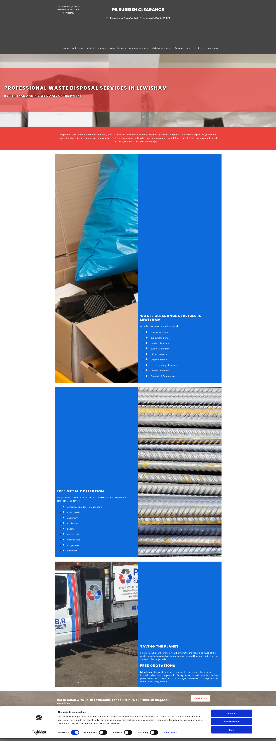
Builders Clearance (161, 48)
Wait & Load (80, 48)
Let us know (146, 672)
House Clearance (119, 48)
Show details (170, 735)
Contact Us (212, 48)
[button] (200, 698)
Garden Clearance (139, 48)
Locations (198, 48)
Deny (231, 732)
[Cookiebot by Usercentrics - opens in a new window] (38, 735)
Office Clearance (181, 48)
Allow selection (231, 724)
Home (68, 48)
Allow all (231, 716)
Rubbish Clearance (97, 48)
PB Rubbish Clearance (138, 10)
